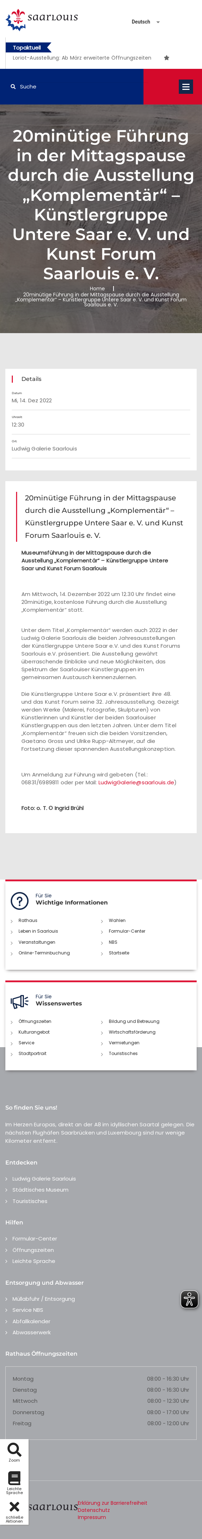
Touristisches (123, 1053)
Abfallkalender (31, 1321)
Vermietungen (124, 1043)
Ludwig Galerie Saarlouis (44, 1178)
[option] (88, 58)
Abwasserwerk (31, 1332)
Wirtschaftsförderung (132, 1032)
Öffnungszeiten (35, 1021)
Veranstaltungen (37, 942)
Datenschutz (94, 1510)
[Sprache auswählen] (137, 22)
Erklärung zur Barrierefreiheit (112, 1503)
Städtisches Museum (40, 1189)
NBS (113, 942)
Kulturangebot (34, 1032)
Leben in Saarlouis (38, 931)
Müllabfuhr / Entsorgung (43, 1299)
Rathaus (28, 920)
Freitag (22, 1423)
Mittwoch (25, 1401)
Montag (23, 1378)
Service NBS (27, 1310)
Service (26, 1043)
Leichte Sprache (33, 1261)
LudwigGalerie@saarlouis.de (136, 782)
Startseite (119, 953)
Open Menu (186, 87)
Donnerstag (28, 1412)
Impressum (92, 1517)
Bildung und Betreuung (134, 1021)
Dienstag (25, 1389)
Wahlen (117, 920)
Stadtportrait (32, 1053)
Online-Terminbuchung (44, 953)
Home (97, 288)
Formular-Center (127, 931)
